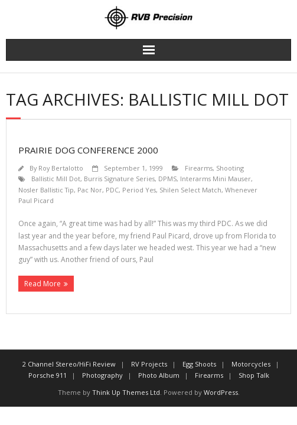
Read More (42, 284)
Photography (102, 375)
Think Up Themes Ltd (126, 392)
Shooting (230, 168)
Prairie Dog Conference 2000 (88, 150)
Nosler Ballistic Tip (46, 189)
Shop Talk (254, 375)
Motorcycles (250, 363)
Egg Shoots (199, 363)
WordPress (221, 392)
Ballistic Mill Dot (55, 178)
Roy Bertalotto (60, 168)
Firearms (199, 168)
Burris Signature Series (119, 178)
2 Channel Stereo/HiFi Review (69, 363)
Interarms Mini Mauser (215, 178)
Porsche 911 (47, 375)
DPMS (167, 178)
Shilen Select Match (190, 189)
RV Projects (149, 363)
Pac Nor (89, 189)
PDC (112, 189)
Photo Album (158, 375)
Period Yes (139, 189)
